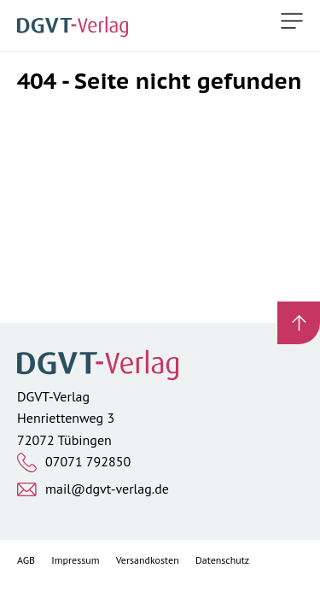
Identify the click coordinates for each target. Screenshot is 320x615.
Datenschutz (222, 560)
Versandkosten (147, 560)
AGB (26, 560)
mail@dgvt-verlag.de (107, 488)
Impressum (75, 560)
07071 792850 (88, 461)
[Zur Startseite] (76, 25)
